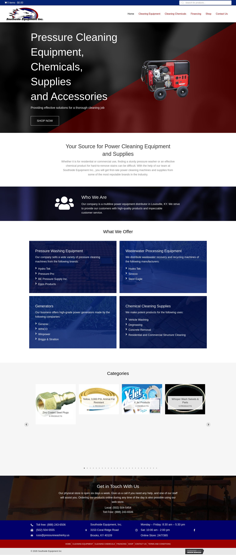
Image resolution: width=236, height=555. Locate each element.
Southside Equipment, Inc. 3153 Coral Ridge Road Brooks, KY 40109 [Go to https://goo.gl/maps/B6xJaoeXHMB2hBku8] (106, 530)
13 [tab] (120, 468)
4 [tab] (93, 468)
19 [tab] (138, 468)
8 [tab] (105, 468)
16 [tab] (129, 468)
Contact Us (141, 544)
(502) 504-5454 (122, 507)
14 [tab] (123, 468)
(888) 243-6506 (124, 512)
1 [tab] (84, 468)
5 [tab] (96, 468)
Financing (122, 544)
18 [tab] (135, 468)
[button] (45, 121)
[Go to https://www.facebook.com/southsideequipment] (194, 530)
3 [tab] (90, 468)
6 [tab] (99, 468)
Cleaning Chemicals (105, 544)
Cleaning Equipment (83, 544)
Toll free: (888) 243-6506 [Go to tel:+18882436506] (51, 524)
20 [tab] (141, 468)
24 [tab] (153, 468)
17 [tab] (132, 468)
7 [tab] (102, 468)
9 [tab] (108, 468)
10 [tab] (111, 468)
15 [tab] (126, 468)
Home (68, 544)
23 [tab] (150, 468)
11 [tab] (114, 468)
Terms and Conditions (159, 544)
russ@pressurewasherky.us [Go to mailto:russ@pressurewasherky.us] (52, 535)
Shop (130, 544)
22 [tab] (147, 468)
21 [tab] (144, 468)
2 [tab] (87, 468)
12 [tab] (117, 468)
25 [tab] (156, 468)
